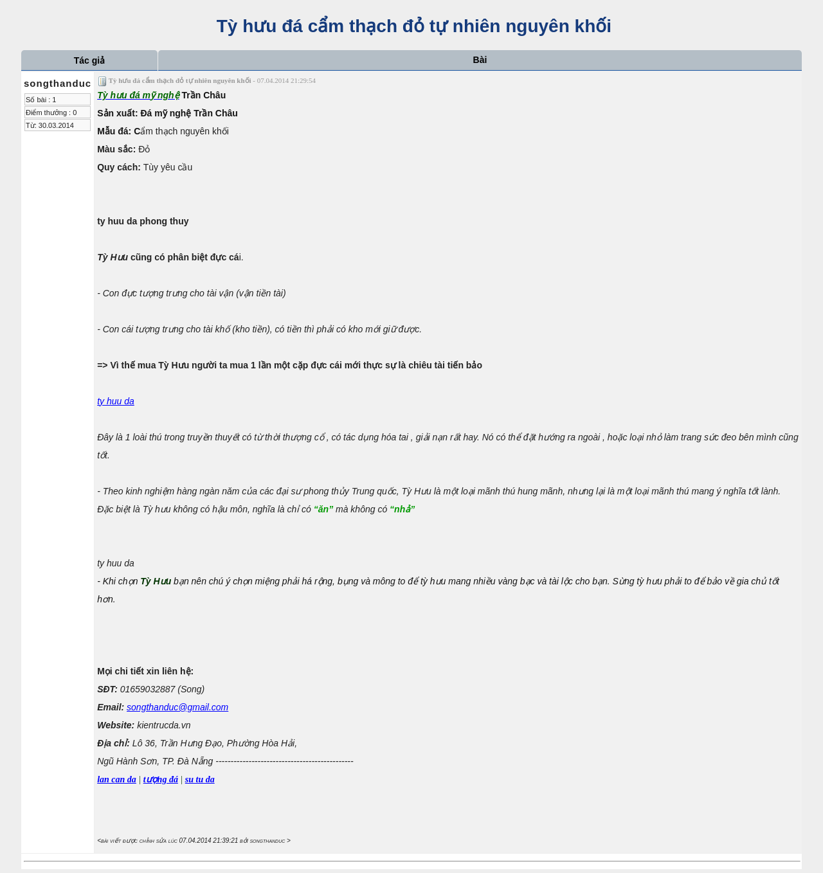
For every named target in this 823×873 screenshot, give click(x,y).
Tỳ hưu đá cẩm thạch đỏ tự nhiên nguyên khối (411, 26)
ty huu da (115, 401)
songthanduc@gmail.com (177, 707)
